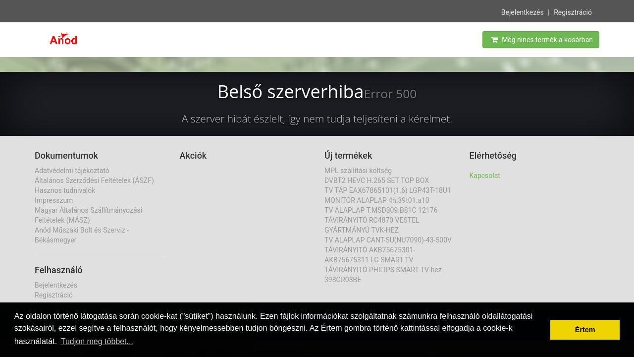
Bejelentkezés (522, 11)
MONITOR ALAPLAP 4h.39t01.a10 (376, 200)
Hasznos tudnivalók (65, 190)
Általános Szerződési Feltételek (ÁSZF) (94, 180)
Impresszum (54, 200)
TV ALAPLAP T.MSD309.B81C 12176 (380, 210)
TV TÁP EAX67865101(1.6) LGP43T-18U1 (387, 190)
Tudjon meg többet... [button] (97, 341)
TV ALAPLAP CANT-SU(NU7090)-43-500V (388, 240)
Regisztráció (573, 11)
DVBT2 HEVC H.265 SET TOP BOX (376, 180)
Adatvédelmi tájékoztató (72, 171)
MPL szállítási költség (358, 171)
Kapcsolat (485, 175)
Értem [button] (585, 330)
